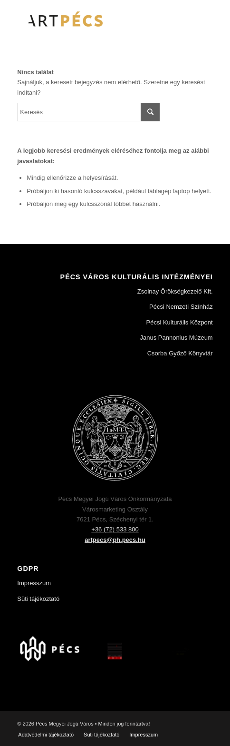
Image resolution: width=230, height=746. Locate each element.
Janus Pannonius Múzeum (176, 337)
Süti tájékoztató (38, 598)
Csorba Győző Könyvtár (180, 353)
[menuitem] (45, 734)
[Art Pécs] (95, 19)
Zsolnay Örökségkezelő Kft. (175, 291)
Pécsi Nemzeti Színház (181, 306)
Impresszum (34, 583)
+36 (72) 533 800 (114, 529)
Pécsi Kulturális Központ (179, 322)
